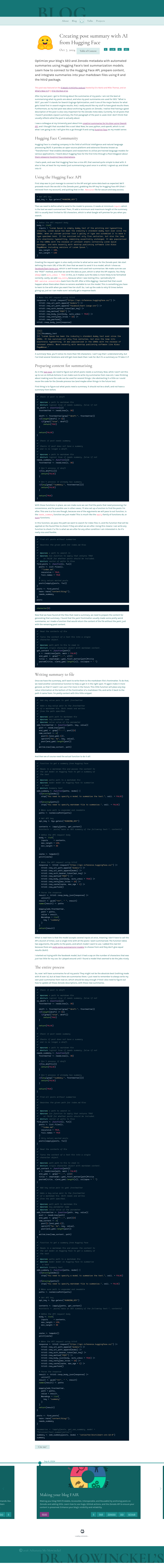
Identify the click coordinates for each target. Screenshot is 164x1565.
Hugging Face (100, 129)
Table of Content (88, 51)
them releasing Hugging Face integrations (55, 157)
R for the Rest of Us (60, 91)
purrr (37, 517)
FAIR (101, 1514)
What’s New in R (42, 91)
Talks (90, 21)
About (65, 21)
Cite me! (42, 1446)
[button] (3, 1489)
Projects (100, 21)
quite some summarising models (68, 947)
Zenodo (112, 1514)
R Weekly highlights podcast (73, 88)
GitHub (131, 1514)
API (126, 49)
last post (48, 372)
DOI (122, 1514)
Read (44, 1514)
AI (120, 49)
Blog (74, 21)
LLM (112, 49)
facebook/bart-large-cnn (46, 268)
